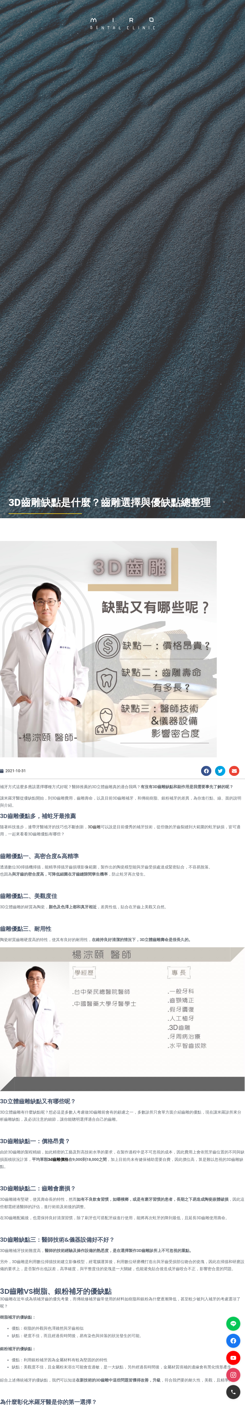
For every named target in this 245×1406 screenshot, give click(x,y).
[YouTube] (233, 1358)
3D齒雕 (94, 827)
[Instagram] (233, 1375)
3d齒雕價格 (58, 1159)
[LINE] (233, 1324)
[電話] (233, 1392)
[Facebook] (233, 1341)
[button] (122, 57)
